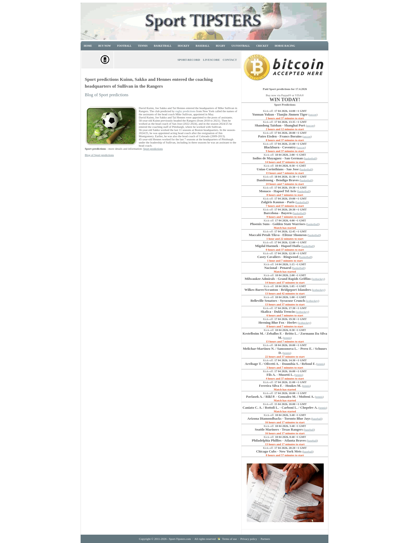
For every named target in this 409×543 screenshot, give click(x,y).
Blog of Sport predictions (106, 94)
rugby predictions (185, 111)
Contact (230, 59)
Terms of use (229, 538)
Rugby (220, 45)
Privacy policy (248, 538)
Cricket (262, 45)
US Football (241, 45)
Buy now (104, 45)
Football (124, 45)
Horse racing (285, 45)
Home (88, 45)
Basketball (163, 45)
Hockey (183, 45)
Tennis (143, 45)
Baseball (202, 45)
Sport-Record (188, 59)
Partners (265, 538)
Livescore (211, 59)
